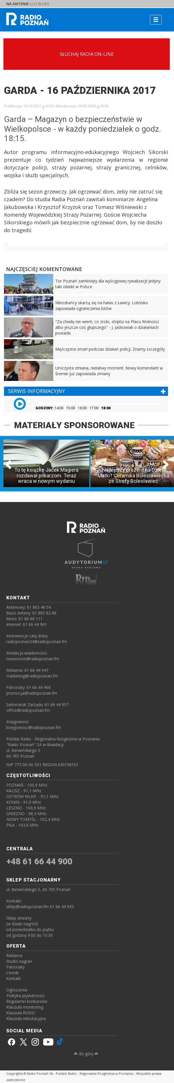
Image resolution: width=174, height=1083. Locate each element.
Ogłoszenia (16, 990)
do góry (86, 1053)
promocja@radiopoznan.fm (31, 693)
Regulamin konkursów (26, 1001)
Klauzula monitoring (24, 1007)
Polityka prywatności (25, 995)
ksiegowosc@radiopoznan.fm (33, 727)
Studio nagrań (19, 961)
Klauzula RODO (20, 1012)
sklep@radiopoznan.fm (27, 906)
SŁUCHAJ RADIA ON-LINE (87, 54)
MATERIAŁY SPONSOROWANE (74, 425)
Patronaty (15, 967)
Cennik (12, 972)
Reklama (14, 955)
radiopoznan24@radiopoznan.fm (36, 641)
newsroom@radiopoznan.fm (32, 658)
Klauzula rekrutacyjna (26, 1018)
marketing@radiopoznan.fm (32, 676)
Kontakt (13, 978)
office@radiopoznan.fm (28, 710)
